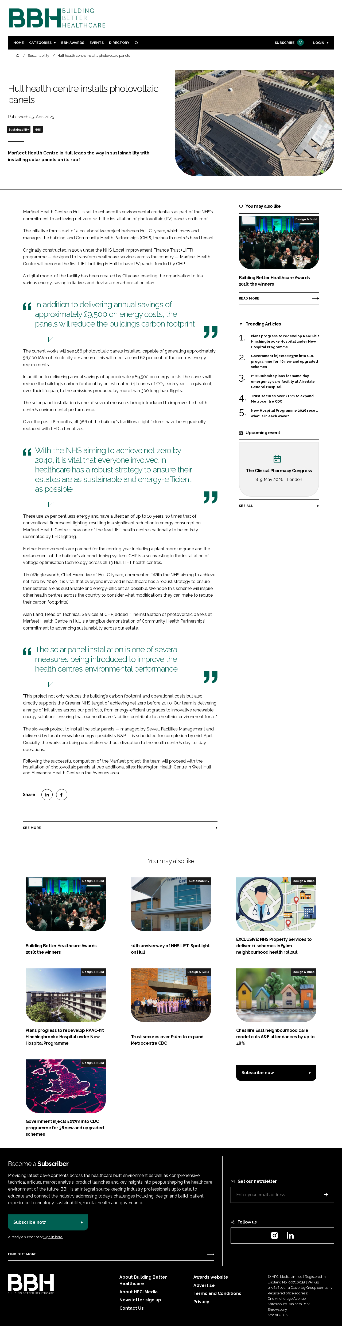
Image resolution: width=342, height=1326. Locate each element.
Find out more (22, 1254)
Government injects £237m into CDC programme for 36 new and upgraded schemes (284, 361)
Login (318, 43)
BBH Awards (72, 43)
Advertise (204, 1285)
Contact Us (131, 1308)
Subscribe (288, 43)
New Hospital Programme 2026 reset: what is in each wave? (284, 413)
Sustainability (19, 129)
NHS (38, 129)
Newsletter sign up (140, 1299)
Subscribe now (258, 1072)
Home (18, 43)
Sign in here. (53, 1237)
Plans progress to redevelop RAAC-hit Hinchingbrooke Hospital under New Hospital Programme (285, 342)
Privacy (201, 1301)
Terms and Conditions (217, 1293)
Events (97, 43)
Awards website (210, 1277)
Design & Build (306, 219)
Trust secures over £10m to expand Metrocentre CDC (282, 398)
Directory (119, 43)
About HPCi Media (138, 1291)
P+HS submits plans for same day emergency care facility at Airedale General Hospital (283, 381)
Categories (40, 43)
